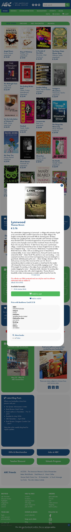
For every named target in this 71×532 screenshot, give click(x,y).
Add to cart (35, 293)
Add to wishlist (35, 299)
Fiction (18, 338)
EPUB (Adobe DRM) (19, 289)
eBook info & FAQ (17, 282)
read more (35, 275)
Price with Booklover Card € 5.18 (23, 302)
